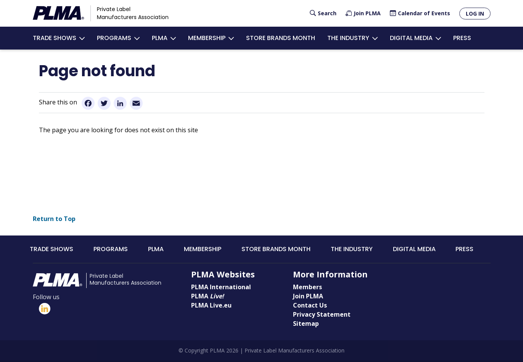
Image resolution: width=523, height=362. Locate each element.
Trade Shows (54, 38)
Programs (114, 38)
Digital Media (411, 38)
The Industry (348, 38)
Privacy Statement (322, 315)
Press (462, 38)
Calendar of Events (424, 13)
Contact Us (310, 306)
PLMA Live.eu (211, 306)
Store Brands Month (280, 38)
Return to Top (54, 220)
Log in (475, 13)
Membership (206, 38)
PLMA (159, 38)
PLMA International (221, 288)
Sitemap (306, 324)
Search (327, 13)
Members (307, 288)
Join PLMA (367, 13)
